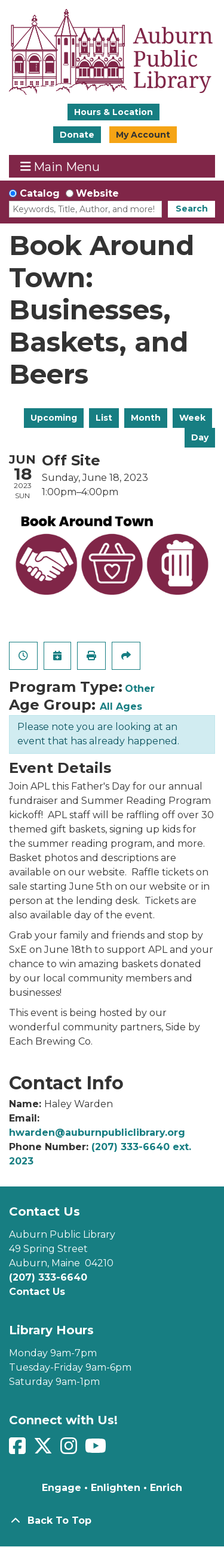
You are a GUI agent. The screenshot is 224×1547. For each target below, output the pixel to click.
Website (97, 193)
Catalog (40, 193)
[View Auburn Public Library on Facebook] (19, 1449)
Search (192, 208)
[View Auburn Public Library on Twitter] (44, 1449)
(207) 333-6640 (48, 1277)
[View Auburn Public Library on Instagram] (70, 1449)
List (104, 417)
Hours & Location (113, 112)
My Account (143, 134)
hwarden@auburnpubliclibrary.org (97, 1132)
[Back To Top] (112, 1521)
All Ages (121, 706)
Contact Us (37, 1291)
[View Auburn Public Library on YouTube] (97, 1449)
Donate (77, 134)
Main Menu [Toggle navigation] (60, 166)
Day (199, 437)
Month (146, 417)
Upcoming (53, 417)
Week (192, 417)
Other (140, 688)
